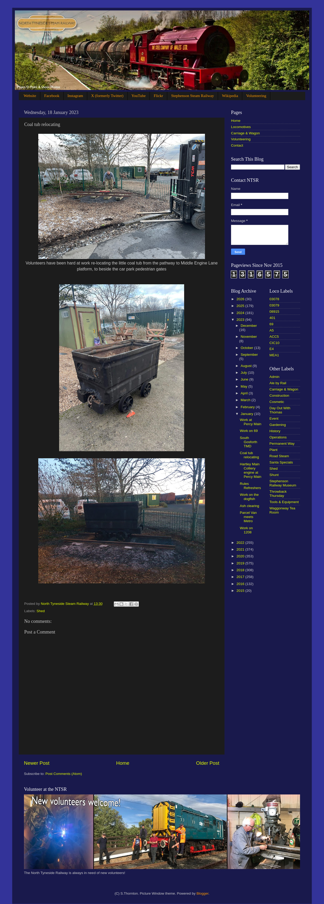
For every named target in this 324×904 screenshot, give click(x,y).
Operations (278, 437)
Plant (274, 450)
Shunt (274, 475)
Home (122, 763)
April (245, 393)
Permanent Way (282, 443)
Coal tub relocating (249, 455)
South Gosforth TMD (248, 442)
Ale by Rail (278, 383)
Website (30, 96)
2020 (240, 556)
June (245, 379)
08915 (274, 312)
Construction (279, 395)
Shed (40, 611)
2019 (240, 563)
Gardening (278, 425)
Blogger (202, 893)
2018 (240, 570)
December (249, 326)
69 (271, 324)
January (247, 414)
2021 (240, 549)
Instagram (75, 96)
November (249, 337)
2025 (240, 306)
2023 (240, 320)
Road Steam (279, 456)
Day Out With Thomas (280, 410)
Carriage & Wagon (245, 133)
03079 (274, 305)
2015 (240, 591)
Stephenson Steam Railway (192, 96)
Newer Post (36, 763)
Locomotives (241, 127)
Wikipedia (230, 96)
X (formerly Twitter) (107, 96)
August (247, 366)
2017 (240, 577)
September (249, 355)
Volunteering (256, 96)
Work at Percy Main (250, 422)
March (246, 400)
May (244, 386)
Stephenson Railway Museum (283, 483)
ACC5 (274, 337)
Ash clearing (249, 506)
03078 (274, 299)
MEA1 (274, 355)
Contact (237, 145)
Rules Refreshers (250, 486)
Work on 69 (249, 431)
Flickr (158, 96)
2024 (240, 313)
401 (273, 318)
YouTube (139, 96)
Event (274, 418)
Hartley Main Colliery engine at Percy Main (250, 470)
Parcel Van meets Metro (248, 517)
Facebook (51, 96)
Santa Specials (281, 462)
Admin (274, 377)
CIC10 (274, 343)
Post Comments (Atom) (64, 774)
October (247, 348)
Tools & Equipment (284, 502)
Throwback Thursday (278, 494)
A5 (272, 330)
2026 (240, 299)
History (275, 431)
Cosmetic (277, 402)
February (248, 407)
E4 (272, 349)
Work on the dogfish (249, 497)
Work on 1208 (246, 530)
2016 (240, 584)
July (244, 373)
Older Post (207, 763)
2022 (240, 543)
